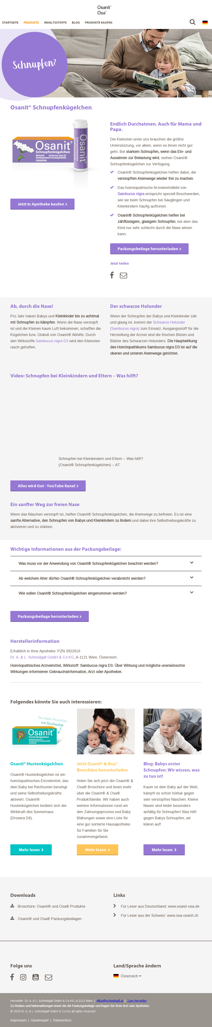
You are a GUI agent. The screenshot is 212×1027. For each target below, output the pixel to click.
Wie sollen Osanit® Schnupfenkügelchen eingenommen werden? (106, 592)
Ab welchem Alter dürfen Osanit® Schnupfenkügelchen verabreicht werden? (106, 578)
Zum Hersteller (137, 1000)
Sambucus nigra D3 (52, 341)
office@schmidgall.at (109, 1000)
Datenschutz (62, 1020)
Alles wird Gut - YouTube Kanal (46, 486)
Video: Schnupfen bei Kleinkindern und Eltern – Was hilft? (74, 376)
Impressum (18, 1020)
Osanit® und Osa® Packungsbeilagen (50, 919)
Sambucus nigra (131, 194)
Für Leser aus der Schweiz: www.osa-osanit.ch (159, 915)
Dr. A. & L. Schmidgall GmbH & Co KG (42, 657)
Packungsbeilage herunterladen (148, 248)
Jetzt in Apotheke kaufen (41, 204)
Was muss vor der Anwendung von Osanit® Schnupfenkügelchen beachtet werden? (106, 563)
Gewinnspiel (39, 1020)
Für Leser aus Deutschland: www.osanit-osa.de (160, 906)
